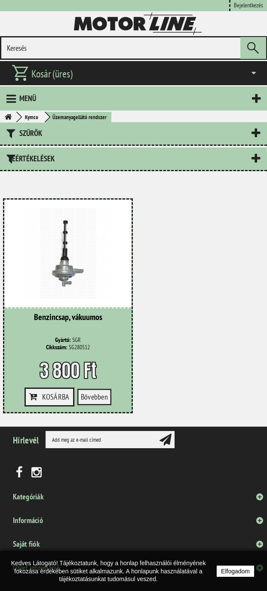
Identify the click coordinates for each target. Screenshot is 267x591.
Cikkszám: (57, 347)
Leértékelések (32, 158)
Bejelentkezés (248, 5)
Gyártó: (63, 340)
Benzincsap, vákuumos (68, 317)
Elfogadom (235, 571)
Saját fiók (26, 544)
